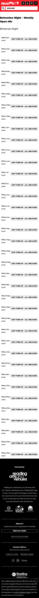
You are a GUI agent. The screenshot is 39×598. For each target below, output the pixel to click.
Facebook (13, 560)
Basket (27, 3)
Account (23, 3)
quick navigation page (22, 592)
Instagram (17, 560)
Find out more (19, 531)
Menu (36, 3)
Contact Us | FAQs (12, 554)
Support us (31, 3)
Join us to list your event (19, 536)
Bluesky (24, 560)
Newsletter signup (26, 554)
